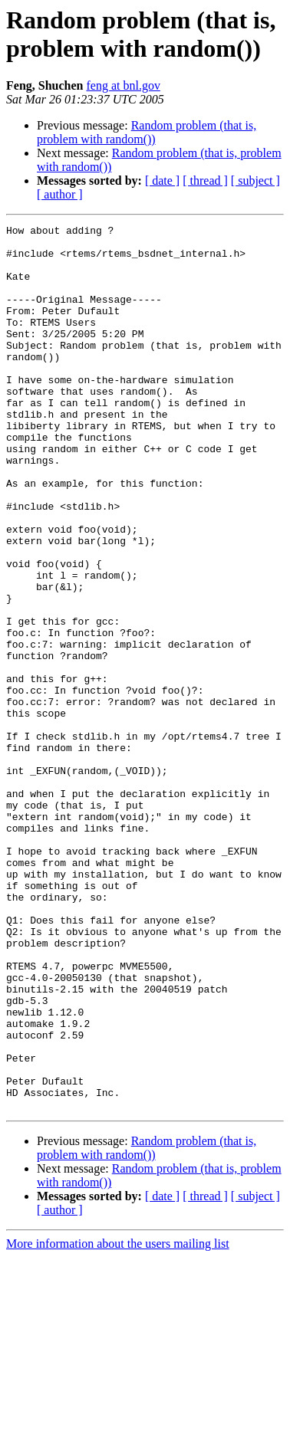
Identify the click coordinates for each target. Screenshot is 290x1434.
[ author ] (60, 194)
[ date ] (162, 180)
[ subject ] (255, 180)
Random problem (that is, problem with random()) (146, 132)
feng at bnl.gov (123, 85)
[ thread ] (205, 180)
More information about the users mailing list (117, 1420)
